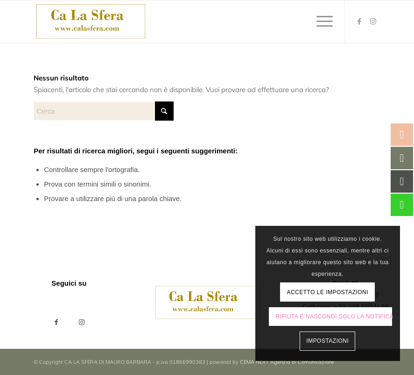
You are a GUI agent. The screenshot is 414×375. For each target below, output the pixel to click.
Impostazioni (327, 341)
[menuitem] (320, 21)
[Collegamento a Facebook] (359, 21)
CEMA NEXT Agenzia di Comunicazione (287, 362)
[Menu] (320, 21)
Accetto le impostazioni (327, 292)
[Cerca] (104, 111)
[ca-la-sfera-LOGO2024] (91, 21)
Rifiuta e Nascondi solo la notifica (333, 316)
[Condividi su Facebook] (56, 322)
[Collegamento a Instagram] (373, 21)
